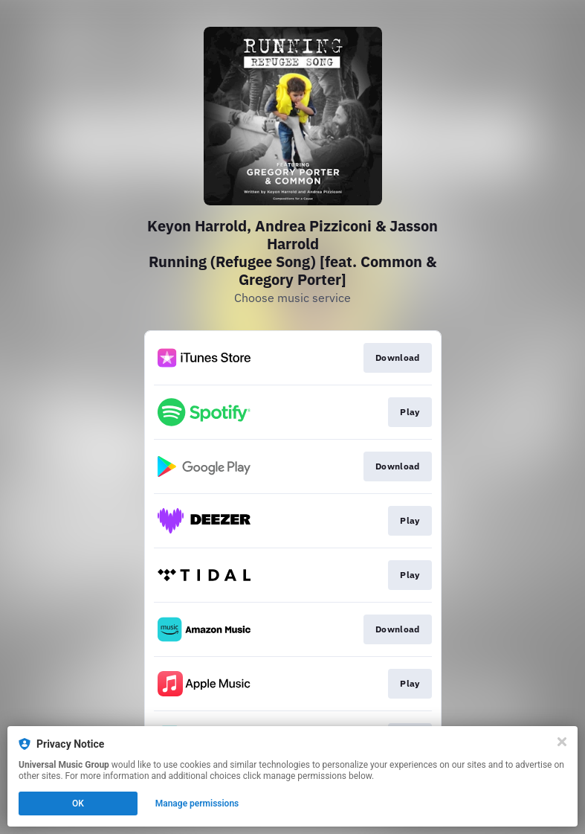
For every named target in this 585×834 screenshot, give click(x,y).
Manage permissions (197, 803)
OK (78, 803)
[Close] (562, 742)
